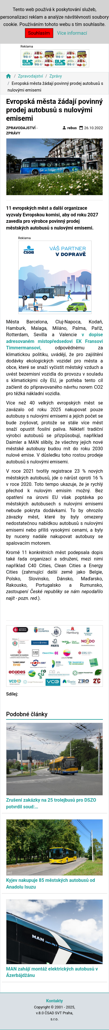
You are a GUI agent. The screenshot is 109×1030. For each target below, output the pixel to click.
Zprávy (55, 76)
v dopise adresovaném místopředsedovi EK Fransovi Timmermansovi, (54, 341)
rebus (69, 127)
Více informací (72, 33)
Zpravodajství (30, 76)
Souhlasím (39, 33)
